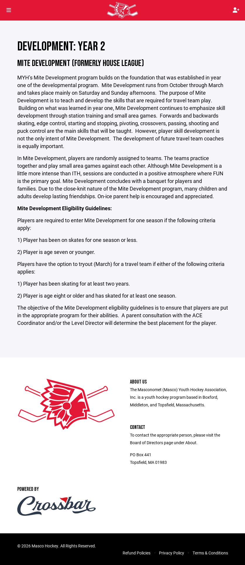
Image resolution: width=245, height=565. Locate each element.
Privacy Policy (171, 553)
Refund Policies (136, 553)
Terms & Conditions (210, 553)
